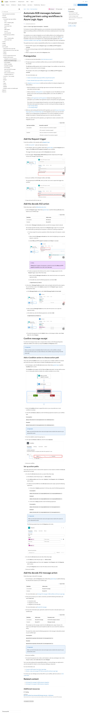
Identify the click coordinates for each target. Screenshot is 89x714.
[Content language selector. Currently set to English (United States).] (7, 707)
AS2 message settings (33, 105)
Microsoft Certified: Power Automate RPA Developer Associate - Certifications (38, 695)
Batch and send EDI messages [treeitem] (10, 69)
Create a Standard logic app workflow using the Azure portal (40, 80)
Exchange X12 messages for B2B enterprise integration (37, 684)
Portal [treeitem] (5, 20)
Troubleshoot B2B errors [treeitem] (8, 74)
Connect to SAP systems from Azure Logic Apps (36, 669)
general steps (50, 147)
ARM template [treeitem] (7, 29)
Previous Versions (11, 710)
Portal (75, 4)
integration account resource (33, 83)
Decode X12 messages (42, 607)
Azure (28, 9)
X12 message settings (32, 107)
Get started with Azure (82, 4)
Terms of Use (44, 710)
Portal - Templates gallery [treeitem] (9, 22)
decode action (41, 207)
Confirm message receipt (73, 16)
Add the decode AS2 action (74, 14)
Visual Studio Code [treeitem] (7, 26)
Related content (72, 19)
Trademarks (50, 710)
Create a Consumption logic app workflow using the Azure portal (41, 77)
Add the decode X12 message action (75, 17)
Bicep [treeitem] (5, 27)
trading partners (39, 91)
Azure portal (31, 144)
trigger (46, 142)
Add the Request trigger (73, 12)
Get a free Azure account (46, 59)
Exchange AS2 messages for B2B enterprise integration (37, 682)
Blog (16, 710)
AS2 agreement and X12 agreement (39, 97)
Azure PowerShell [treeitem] (7, 33)
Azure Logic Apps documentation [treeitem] (8, 14)
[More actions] (64, 9)
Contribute (22, 710)
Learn (25, 9)
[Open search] (83, 2)
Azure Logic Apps (33, 9)
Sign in (86, 1)
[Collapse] (19, 9)
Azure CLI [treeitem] (6, 31)
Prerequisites (71, 11)
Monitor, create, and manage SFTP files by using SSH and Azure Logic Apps (42, 671)
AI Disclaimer (3, 710)
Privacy (26, 710)
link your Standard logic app (37, 111)
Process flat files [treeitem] (7, 71)
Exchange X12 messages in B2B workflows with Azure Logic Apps (51, 594)
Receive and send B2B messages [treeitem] (10, 60)
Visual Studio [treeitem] (6, 24)
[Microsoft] (2, 1)
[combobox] (11, 12)
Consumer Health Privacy (35, 710)
